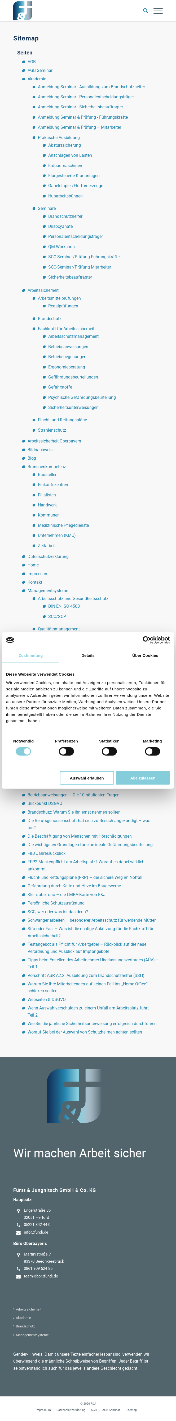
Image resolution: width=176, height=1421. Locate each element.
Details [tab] (88, 655)
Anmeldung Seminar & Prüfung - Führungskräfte (83, 117)
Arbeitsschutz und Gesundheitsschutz (73, 598)
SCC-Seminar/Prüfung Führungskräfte (84, 256)
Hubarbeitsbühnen (65, 196)
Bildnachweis (40, 449)
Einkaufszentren (53, 484)
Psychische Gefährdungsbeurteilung (82, 397)
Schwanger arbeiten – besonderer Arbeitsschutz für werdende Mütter (92, 920)
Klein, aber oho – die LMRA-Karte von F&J (66, 894)
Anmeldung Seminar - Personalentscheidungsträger (86, 96)
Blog (32, 458)
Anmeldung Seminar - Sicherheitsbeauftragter (80, 106)
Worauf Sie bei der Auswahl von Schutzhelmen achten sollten (85, 1032)
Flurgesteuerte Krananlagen (74, 175)
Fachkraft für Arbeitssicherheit (66, 328)
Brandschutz (49, 318)
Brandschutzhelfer (65, 216)
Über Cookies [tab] (145, 655)
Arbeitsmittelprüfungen (59, 298)
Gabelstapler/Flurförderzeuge (75, 185)
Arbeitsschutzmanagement (73, 336)
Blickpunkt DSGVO (45, 803)
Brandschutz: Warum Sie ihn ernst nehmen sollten (74, 812)
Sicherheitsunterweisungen (73, 407)
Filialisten (47, 494)
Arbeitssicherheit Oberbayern (54, 441)
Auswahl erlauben (87, 778)
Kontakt (35, 582)
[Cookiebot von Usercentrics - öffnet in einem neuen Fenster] (147, 640)
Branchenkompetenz (47, 466)
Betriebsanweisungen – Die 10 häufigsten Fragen (74, 794)
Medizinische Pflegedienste (63, 525)
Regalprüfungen (63, 305)
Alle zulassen (143, 778)
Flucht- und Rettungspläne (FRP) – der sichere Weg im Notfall (85, 877)
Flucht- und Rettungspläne (62, 419)
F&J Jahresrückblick (46, 853)
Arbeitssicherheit (43, 290)
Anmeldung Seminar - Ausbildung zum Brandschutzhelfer (91, 86)
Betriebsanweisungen (68, 346)
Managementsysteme (48, 590)
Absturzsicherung (64, 145)
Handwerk (47, 505)
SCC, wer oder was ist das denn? (58, 911)
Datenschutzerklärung (48, 556)
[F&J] (73, 10)
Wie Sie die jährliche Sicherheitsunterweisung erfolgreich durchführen (92, 1023)
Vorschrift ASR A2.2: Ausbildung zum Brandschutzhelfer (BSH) (86, 975)
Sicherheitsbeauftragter (70, 277)
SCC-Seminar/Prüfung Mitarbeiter (79, 267)
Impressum (38, 573)
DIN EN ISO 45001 (65, 606)
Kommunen (49, 515)
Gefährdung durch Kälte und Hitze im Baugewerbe (74, 885)
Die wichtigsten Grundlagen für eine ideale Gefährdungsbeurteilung (90, 844)
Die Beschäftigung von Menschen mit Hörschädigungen (80, 836)
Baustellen (48, 474)
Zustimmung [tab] (31, 655)
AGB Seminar (40, 70)
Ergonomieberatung (66, 367)
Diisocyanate (60, 226)
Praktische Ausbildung (59, 137)
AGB (32, 61)
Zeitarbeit (47, 545)
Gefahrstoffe (60, 387)
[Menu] (155, 10)
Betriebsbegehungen (67, 356)
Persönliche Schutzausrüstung (56, 903)
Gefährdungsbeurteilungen (73, 377)
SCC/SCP (57, 616)
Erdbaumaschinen (65, 165)
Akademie (37, 78)
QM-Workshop (61, 246)
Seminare (47, 208)
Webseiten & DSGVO (47, 999)
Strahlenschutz (52, 430)
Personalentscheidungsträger (75, 236)
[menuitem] (143, 10)
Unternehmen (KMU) (57, 535)
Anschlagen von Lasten (70, 155)
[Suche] (143, 10)
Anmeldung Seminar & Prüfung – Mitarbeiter (79, 127)
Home (33, 565)
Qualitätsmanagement (59, 628)
